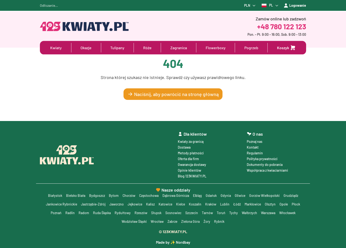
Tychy (233, 213)
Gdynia (226, 196)
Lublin (225, 204)
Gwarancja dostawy (192, 165)
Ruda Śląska (101, 213)
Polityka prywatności (262, 159)
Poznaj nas (254, 141)
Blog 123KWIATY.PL (192, 176)
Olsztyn (271, 204)
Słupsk (156, 213)
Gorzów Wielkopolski (265, 196)
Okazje (86, 47)
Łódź (238, 204)
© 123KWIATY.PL (173, 231)
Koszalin (196, 204)
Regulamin (255, 153)
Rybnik (219, 221)
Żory (207, 221)
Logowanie (295, 5)
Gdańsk (211, 196)
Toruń (221, 213)
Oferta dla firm (188, 159)
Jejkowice (134, 204)
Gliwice (240, 196)
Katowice (166, 204)
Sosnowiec (173, 213)
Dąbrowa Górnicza (176, 196)
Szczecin (191, 213)
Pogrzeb (251, 47)
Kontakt (253, 147)
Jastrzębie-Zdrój (92, 204)
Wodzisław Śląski (134, 221)
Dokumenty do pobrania (265, 165)
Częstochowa (149, 196)
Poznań (55, 213)
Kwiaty (56, 47)
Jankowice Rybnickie (60, 204)
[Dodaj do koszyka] (286, 48)
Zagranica (178, 47)
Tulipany (117, 47)
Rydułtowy (122, 213)
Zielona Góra (190, 221)
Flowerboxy (216, 47)
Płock (297, 204)
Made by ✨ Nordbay (173, 242)
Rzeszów (140, 213)
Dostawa (184, 147)
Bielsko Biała (75, 196)
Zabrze (172, 221)
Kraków (211, 204)
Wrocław (156, 221)
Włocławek (287, 213)
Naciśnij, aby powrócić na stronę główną (173, 94)
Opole (285, 204)
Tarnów (207, 213)
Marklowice (254, 204)
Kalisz (150, 204)
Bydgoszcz (97, 196)
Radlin (69, 213)
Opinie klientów (189, 170)
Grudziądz (291, 196)
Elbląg (197, 196)
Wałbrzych (249, 213)
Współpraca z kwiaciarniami (267, 170)
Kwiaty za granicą (191, 141)
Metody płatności (191, 153)
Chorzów (128, 196)
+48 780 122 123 (281, 26)
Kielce (181, 204)
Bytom (113, 196)
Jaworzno (116, 204)
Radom (83, 213)
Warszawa (268, 213)
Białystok (54, 196)
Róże (147, 47)
